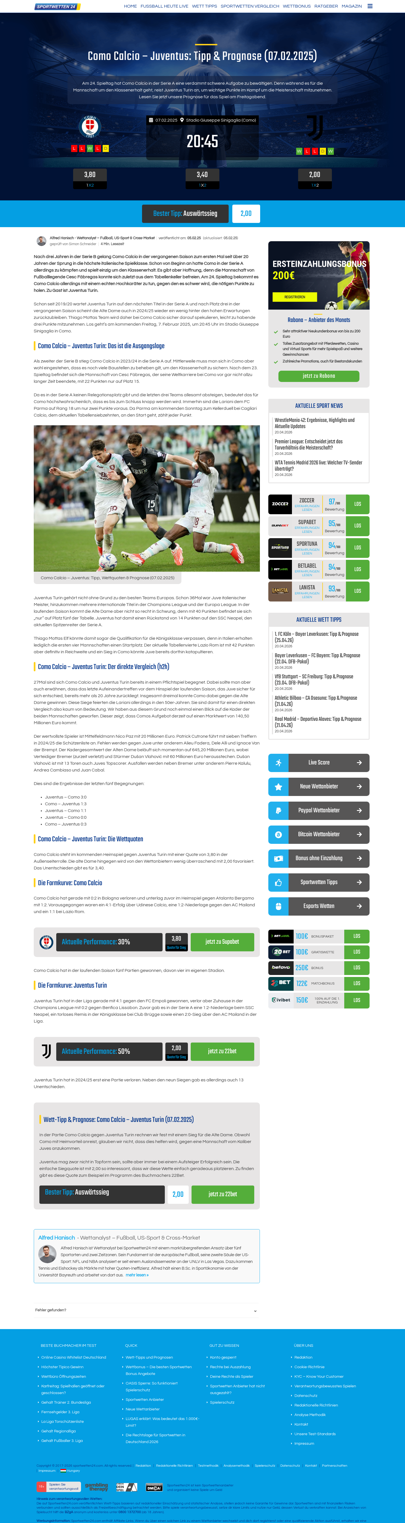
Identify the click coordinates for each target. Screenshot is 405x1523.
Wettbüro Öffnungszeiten (63, 1377)
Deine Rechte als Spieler (231, 1377)
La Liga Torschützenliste (62, 1422)
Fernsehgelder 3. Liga (60, 1412)
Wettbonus (297, 6)
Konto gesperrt (223, 1358)
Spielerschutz (222, 1403)
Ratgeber (326, 6)
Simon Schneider (83, 244)
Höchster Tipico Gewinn (62, 1367)
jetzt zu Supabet (222, 942)
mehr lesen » (137, 1275)
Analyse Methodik (310, 1415)
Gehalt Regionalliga (58, 1431)
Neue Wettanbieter (143, 1410)
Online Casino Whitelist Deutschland (73, 1358)
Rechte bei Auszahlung (230, 1367)
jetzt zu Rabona (319, 376)
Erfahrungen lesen (307, 508)
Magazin (352, 6)
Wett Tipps (204, 6)
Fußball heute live (164, 6)
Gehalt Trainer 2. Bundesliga (66, 1403)
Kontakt (301, 1425)
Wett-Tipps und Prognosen (149, 1358)
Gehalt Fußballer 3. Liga (62, 1441)
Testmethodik (208, 1466)
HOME (130, 6)
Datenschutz (305, 1396)
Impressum (304, 1444)
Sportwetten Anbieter (145, 1400)
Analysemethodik (237, 1466)
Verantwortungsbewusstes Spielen (325, 1386)
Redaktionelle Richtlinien (316, 1406)
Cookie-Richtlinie (309, 1367)
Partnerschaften (334, 1466)
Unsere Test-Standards (315, 1434)
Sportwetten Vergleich (250, 6)
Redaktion (303, 1358)
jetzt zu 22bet (222, 1051)
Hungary (70, 1471)
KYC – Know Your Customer (319, 1377)
